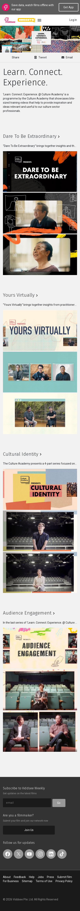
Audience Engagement (27, 613)
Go (58, 802)
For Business (11, 881)
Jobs (41, 877)
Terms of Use (44, 881)
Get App (68, 7)
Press (50, 877)
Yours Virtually (18, 295)
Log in (73, 19)
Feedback (20, 877)
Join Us (28, 830)
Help (31, 877)
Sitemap (27, 881)
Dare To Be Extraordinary (29, 136)
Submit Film (64, 877)
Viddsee (10, 20)
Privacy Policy (64, 881)
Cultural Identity (20, 454)
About (7, 877)
